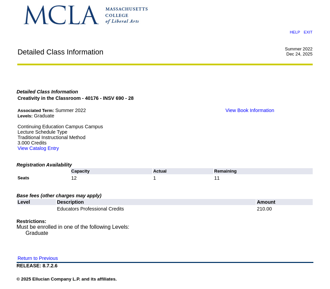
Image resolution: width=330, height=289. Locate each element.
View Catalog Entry (38, 148)
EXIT (308, 32)
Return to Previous (38, 258)
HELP (295, 32)
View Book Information (250, 110)
